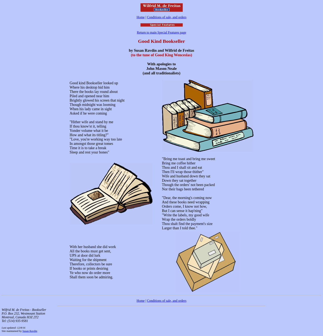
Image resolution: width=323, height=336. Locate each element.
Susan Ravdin (29, 330)
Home (141, 17)
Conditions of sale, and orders (166, 17)
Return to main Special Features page (161, 32)
